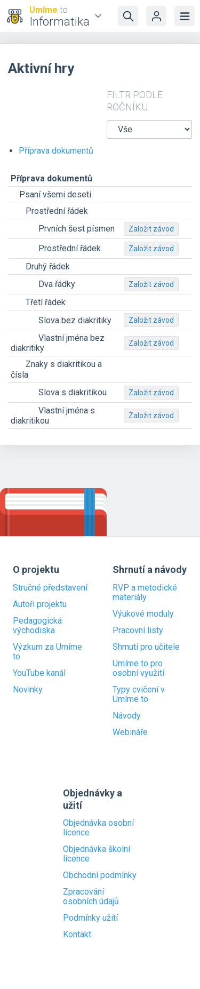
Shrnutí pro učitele (146, 647)
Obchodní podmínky (100, 875)
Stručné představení (50, 588)
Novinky (28, 690)
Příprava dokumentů (56, 151)
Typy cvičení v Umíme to (139, 694)
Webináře (130, 732)
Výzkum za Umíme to (47, 651)
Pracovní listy (138, 630)
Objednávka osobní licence (98, 828)
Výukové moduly (143, 614)
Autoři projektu (40, 604)
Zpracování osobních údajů (91, 896)
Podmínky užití (90, 918)
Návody (127, 716)
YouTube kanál (39, 673)
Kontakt (77, 934)
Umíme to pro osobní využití (138, 668)
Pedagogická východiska (37, 625)
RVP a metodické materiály (145, 592)
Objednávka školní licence (96, 854)
